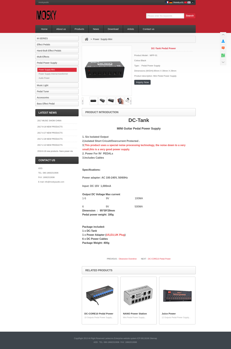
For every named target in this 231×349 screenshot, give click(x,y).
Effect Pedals (43, 44)
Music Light (42, 85)
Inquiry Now (142, 82)
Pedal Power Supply (47, 63)
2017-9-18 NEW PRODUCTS (50, 127)
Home (44, 29)
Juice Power (169, 313)
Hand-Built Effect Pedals (49, 50)
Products (79, 29)
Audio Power (44, 78)
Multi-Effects (43, 56)
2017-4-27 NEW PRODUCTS (50, 133)
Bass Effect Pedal (46, 103)
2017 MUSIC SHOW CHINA (49, 121)
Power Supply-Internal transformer (53, 74)
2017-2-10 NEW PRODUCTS (50, 145)
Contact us (148, 29)
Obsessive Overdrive (128, 259)
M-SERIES (42, 38)
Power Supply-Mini (47, 70)
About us (61, 29)
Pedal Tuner (43, 91)
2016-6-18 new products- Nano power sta (55, 151)
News (96, 29)
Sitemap (153, 338)
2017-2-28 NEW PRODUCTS (50, 139)
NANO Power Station (135, 313)
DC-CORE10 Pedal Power (159, 259)
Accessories (43, 97)
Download (113, 29)
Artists (130, 29)
